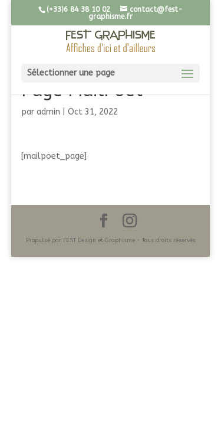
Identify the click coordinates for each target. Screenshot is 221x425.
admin (48, 112)
